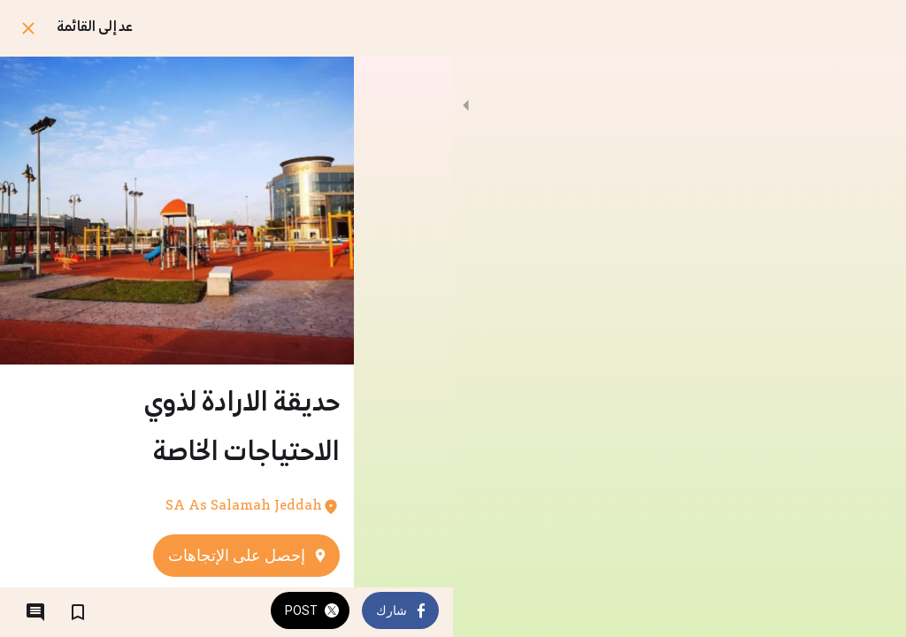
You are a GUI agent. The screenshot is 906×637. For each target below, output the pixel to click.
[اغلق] (28, 28)
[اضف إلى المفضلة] (78, 612)
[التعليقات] (35, 612)
